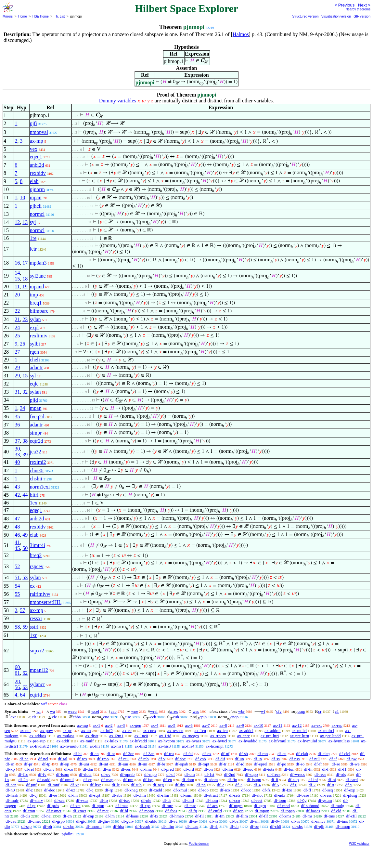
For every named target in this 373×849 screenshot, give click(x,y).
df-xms (285, 816)
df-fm (220, 816)
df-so (300, 764)
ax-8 (223, 725)
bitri (34, 495)
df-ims (342, 821)
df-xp (10, 769)
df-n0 (10, 790)
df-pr (28, 764)
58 (17, 627)
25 (17, 335)
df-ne (23, 758)
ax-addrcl (272, 730)
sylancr (37, 684)
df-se (336, 764)
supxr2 (37, 650)
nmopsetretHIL (45, 602)
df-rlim (163, 795)
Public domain (199, 843)
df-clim (140, 795)
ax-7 (206, 725)
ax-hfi (95, 746)
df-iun (123, 764)
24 (17, 327)
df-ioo (203, 790)
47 (17, 518)
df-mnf (53, 784)
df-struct (211, 795)
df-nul (314, 758)
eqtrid (36, 695)
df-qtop (98, 805)
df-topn (280, 800)
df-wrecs (297, 774)
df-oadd (43, 779)
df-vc (173, 821)
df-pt (31, 805)
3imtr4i (37, 545)
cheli (35, 359)
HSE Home (40, 16)
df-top (238, 810)
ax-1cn (200, 730)
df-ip (103, 800)
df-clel (344, 753)
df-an (94, 753)
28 (17, 681)
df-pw (352, 758)
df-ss (276, 758)
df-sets (234, 795)
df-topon (262, 810)
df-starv (36, 800)
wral (154, 711)
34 (22, 408)
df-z (29, 790)
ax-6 (189, 725)
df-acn (11, 784)
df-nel (43, 758)
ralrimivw (40, 594)
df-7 (312, 784)
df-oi (332, 779)
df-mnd (283, 805)
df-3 (238, 784)
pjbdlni (67, 833)
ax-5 (171, 725)
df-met (103, 810)
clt (34, 716)
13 (25, 222)
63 (25, 687)
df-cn (67, 816)
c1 (337, 711)
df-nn (201, 784)
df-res (126, 769)
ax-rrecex (218, 735)
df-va (213, 821)
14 (17, 273)
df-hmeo (177, 816)
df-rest (257, 800)
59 (25, 627)
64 (22, 695)
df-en (167, 779)
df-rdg (341, 774)
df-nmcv (318, 821)
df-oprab (127, 774)
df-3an (148, 753)
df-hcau (192, 826)
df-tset (124, 800)
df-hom (212, 800)
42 (17, 495)
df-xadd (155, 790)
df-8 (330, 784)
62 (25, 673)
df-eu (281, 753)
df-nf (225, 753)
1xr (33, 635)
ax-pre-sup (36, 740)
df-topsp (288, 810)
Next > (364, 5)
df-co (68, 769)
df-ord (188, 769)
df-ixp (148, 779)
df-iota (268, 769)
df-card (352, 779)
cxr (13, 716)
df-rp (109, 790)
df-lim (228, 769)
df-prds (53, 805)
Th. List (59, 16)
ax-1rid (165, 735)
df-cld (336, 810)
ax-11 (277, 725)
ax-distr (91, 735)
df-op (64, 764)
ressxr (36, 618)
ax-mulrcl (326, 730)
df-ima (146, 769)
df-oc (254, 826)
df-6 (293, 784)
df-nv (193, 821)
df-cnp (88, 816)
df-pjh (319, 826)
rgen (34, 352)
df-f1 (342, 769)
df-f (325, 769)
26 (22, 343)
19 (25, 286)
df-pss (294, 758)
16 (17, 263)
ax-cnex (149, 730)
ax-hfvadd (138, 740)
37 (17, 441)
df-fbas (171, 810)
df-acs (212, 805)
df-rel (29, 769)
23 (25, 319)
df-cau (11, 821)
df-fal (188, 753)
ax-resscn (175, 730)
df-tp (46, 764)
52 (17, 566)
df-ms (307, 816)
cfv (279, 711)
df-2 (220, 784)
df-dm (88, 769)
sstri (34, 627)
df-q (90, 790)
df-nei (47, 816)
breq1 (36, 303)
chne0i (37, 470)
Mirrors (8, 16)
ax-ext (316, 725)
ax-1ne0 (141, 735)
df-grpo (58, 821)
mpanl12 (39, 670)
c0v (128, 716)
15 (17, 278)
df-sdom (211, 779)
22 (17, 311)
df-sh (214, 826)
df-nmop (343, 826)
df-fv (42, 774)
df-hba (118, 826)
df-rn (107, 769)
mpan (36, 197)
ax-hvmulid (307, 740)
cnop (234, 716)
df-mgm (236, 805)
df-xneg (130, 790)
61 (17, 673)
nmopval (39, 132)
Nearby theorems (357, 9)
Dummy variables (117, 100)
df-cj (34, 795)
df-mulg (337, 805)
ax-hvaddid (247, 740)
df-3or (128, 753)
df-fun (289, 769)
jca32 (35, 451)
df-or (111, 753)
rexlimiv (38, 335)
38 (25, 441)
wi (38, 711)
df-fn (308, 769)
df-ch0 (275, 826)
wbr (241, 711)
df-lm (110, 816)
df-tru (169, 753)
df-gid (81, 821)
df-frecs (273, 774)
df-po (281, 764)
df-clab (302, 753)
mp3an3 (38, 263)
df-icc (246, 790)
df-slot (257, 795)
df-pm (128, 779)
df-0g (301, 800)
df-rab (143, 758)
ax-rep (336, 725)
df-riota (85, 774)
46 (17, 535)
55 (17, 594)
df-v (161, 758)
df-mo (262, 753)
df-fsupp (254, 779)
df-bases (313, 810)
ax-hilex (112, 740)
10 (22, 197)
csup (301, 711)
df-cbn (68, 826)
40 (17, 462)
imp (34, 294)
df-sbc (180, 758)
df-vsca (82, 800)
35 (17, 416)
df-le (116, 784)
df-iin (142, 764)
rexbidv (38, 173)
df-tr (222, 764)
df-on (208, 769)
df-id (240, 764)
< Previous (344, 5)
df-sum (186, 795)
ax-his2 (141, 746)
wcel (95, 711)
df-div (180, 784)
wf (263, 711)
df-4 (257, 784)
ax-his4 (188, 746)
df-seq (327, 790)
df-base (303, 795)
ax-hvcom (166, 740)
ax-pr (67, 730)
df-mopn (146, 810)
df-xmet (79, 810)
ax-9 (240, 725)
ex (32, 586)
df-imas (121, 805)
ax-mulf (87, 740)
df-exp (349, 790)
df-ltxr (95, 784)
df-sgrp (260, 805)
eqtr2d (36, 441)
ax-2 (108, 725)
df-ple (146, 800)
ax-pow (46, 730)
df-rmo (103, 758)
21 (17, 319)
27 (17, 352)
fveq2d (37, 416)
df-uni (84, 764)
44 (25, 495)
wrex (174, 711)
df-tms (329, 816)
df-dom (188, 779)
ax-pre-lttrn (299, 735)
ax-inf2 (106, 730)
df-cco (234, 800)
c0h (176, 716)
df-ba (233, 821)
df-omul (67, 779)
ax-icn (222, 730)
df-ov (105, 774)
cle (54, 716)
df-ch (234, 826)
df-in (258, 758)
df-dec (49, 790)
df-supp (251, 774)
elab (34, 181)
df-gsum (325, 800)
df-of (170, 774)
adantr (36, 367)
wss (195, 711)
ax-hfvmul (277, 740)
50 (25, 548)
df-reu (123, 758)
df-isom (62, 774)
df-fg (192, 810)
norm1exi (40, 487)
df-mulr (12, 800)
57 (22, 610)
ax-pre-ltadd (330, 735)
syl (33, 222)
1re (33, 238)
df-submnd (310, 805)
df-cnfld (215, 810)
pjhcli (36, 206)
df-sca (59, 800)
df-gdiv (128, 821)
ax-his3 (164, 746)
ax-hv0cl (219, 740)
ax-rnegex (190, 735)
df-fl (307, 790)
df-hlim (167, 826)
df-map (107, 779)
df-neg (158, 784)
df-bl (124, 810)
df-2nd (229, 774)
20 (17, 294)
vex (33, 149)
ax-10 (259, 725)
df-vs (295, 821)
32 (25, 392)
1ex (33, 502)
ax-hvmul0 (69, 746)
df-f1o (23, 774)
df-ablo (151, 821)
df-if (333, 758)
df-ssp (26, 826)
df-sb (243, 753)
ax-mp (36, 141)
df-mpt (203, 764)
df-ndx (279, 795)
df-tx (154, 816)
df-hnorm (94, 826)
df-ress (326, 795)
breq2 (36, 555)
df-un (239, 758)
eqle (34, 383)
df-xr (75, 784)
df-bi (77, 753)
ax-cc (127, 730)
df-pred (167, 769)
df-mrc (190, 805)
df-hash (12, 795)
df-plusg (350, 795)
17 (25, 263)
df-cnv (49, 769)
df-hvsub (142, 826)
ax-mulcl (299, 730)
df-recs (320, 774)
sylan (35, 319)
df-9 (349, 784)
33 (17, 454)
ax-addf (63, 740)
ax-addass (38, 735)
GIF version (362, 16)
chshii (36, 478)
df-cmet (34, 821)
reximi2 (38, 462)
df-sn (10, 764)
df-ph (47, 826)
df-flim (242, 816)
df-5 (275, 784)
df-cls (25, 816)
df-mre (167, 805)
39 (25, 454)
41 (17, 542)
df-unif (188, 800)
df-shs (297, 826)
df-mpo (150, 774)
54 (17, 586)
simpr (36, 433)
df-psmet (53, 810)
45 (17, 548)
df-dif (220, 758)
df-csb (200, 758)
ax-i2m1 (116, 735)
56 (17, 687)
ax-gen (135, 725)
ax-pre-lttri (270, 735)
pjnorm (37, 189)
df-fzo (287, 790)
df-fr (318, 764)
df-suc (248, 769)
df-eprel (260, 764)
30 (17, 448)
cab (114, 711)
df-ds (166, 800)
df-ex (206, 753)
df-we (354, 764)
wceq (72, 711)
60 (17, 667)
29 (17, 367)
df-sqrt (94, 795)
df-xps (145, 805)
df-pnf (31, 784)
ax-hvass (193, 740)
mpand (37, 286)
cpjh (203, 716)
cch (153, 716)
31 (17, 392)
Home (22, 16)
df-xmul (180, 790)
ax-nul (25, 730)
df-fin (232, 779)
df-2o (23, 779)
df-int (103, 764)
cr (319, 711)
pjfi (33, 123)
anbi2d (37, 165)
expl (34, 327)
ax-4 (154, 725)
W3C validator (359, 843)
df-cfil (351, 816)
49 (25, 535)
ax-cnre (243, 735)
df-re (53, 795)
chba (77, 716)
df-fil (199, 816)
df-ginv (104, 821)
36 (17, 424)
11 (17, 286)
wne (134, 711)
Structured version (305, 16)
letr (33, 249)
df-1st (209, 774)
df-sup (293, 779)
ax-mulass (65, 735)
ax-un (86, 730)
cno (106, 716)
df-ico (225, 790)
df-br (161, 764)
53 (25, 577)
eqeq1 (36, 156)
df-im (73, 795)
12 (17, 222)
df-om (190, 774)
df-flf (263, 816)
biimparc (39, 311)
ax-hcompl (215, 746)
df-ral (62, 758)
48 (17, 526)
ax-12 (297, 725)
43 (17, 487)
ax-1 (96, 725)
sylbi (35, 343)
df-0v (275, 821)
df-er (88, 779)
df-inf (313, 779)
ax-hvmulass (339, 740)
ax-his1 (117, 746)
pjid (34, 400)
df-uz (70, 790)
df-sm (255, 821)
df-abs (116, 795)
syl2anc (38, 276)
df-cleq (324, 753)
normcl (37, 214)
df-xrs (75, 805)
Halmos (241, 34)
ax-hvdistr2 (39, 746)
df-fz (267, 790)
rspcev (37, 566)
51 (17, 577)
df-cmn (29, 810)
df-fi (274, 779)
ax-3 (121, 725)
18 (25, 278)
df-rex (82, 758)
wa (52, 711)
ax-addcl (246, 730)
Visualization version (336, 16)
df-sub (136, 784)
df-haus (132, 816)
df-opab (181, 764)
